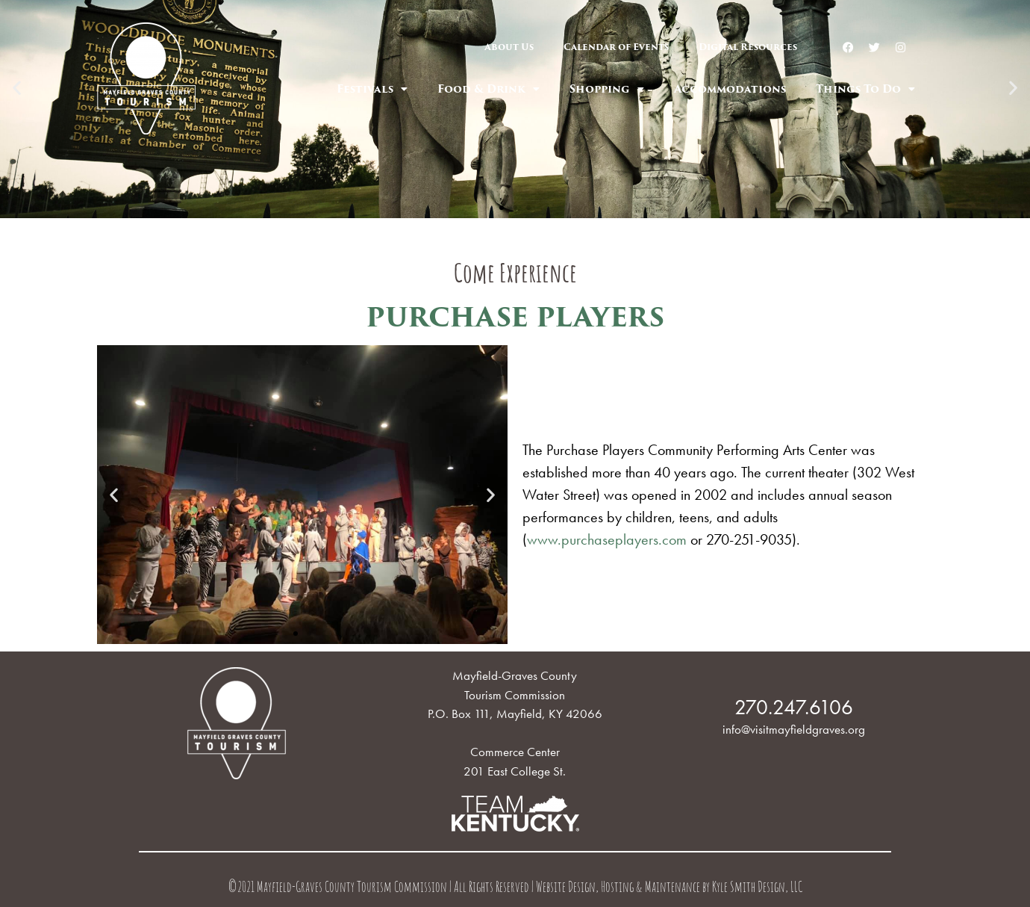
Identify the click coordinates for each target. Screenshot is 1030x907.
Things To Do (865, 89)
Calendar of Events (616, 47)
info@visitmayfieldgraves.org (793, 729)
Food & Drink (488, 89)
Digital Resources (748, 47)
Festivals (372, 89)
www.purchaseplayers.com (607, 539)
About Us (509, 47)
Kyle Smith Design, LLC (757, 889)
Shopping (606, 89)
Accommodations (730, 89)
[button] (501, 207)
